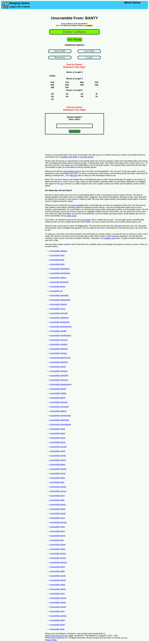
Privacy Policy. (51, 640)
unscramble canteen (58, 616)
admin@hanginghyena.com (56, 636)
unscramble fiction (57, 531)
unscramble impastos (58, 371)
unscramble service (58, 460)
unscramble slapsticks (59, 362)
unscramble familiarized (59, 322)
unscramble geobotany (59, 295)
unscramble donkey (58, 553)
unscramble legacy (57, 433)
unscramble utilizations (59, 318)
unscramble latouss (58, 505)
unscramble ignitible (58, 393)
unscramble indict (57, 255)
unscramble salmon (58, 589)
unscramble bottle (57, 500)
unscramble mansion (58, 562)
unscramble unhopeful (59, 375)
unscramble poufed (58, 367)
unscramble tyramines (59, 380)
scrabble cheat (109, 238)
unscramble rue (56, 291)
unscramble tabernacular (60, 358)
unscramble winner (57, 536)
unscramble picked (57, 545)
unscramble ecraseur (58, 353)
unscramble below (57, 567)
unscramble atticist (57, 398)
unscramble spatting (58, 411)
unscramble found (57, 496)
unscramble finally (57, 571)
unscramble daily (57, 540)
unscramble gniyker (58, 602)
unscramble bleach (57, 464)
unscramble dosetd (58, 580)
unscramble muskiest (58, 344)
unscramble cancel (57, 473)
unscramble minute (58, 576)
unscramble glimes (57, 286)
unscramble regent (57, 451)
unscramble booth (57, 264)
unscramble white (57, 482)
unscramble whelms (58, 278)
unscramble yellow (57, 585)
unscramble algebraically (60, 300)
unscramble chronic (58, 558)
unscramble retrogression (60, 416)
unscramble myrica (57, 309)
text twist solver (86, 157)
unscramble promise (58, 522)
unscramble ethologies (59, 282)
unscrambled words (71, 171)
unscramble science (58, 491)
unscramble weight (57, 509)
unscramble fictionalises (60, 269)
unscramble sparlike (58, 331)
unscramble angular (58, 487)
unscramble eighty (57, 620)
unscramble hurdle (57, 429)
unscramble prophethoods (60, 327)
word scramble (77, 205)
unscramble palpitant (58, 251)
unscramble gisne (57, 629)
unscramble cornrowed (59, 407)
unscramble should (57, 513)
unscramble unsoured (59, 313)
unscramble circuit (57, 518)
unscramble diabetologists (60, 384)
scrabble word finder (69, 157)
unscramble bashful (58, 389)
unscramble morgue (58, 598)
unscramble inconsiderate (60, 424)
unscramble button (57, 478)
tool (61, 184)
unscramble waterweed (59, 420)
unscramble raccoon (58, 447)
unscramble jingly (57, 260)
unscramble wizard (57, 442)
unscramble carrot (57, 594)
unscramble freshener (59, 349)
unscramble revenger (58, 402)
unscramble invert (57, 611)
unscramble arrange (58, 469)
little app (73, 175)
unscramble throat (57, 625)
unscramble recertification (60, 335)
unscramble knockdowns (60, 273)
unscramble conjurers (59, 340)
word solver (86, 220)
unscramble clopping (58, 304)
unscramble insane (57, 438)
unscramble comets (58, 607)
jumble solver (71, 216)
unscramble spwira (57, 549)
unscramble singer (57, 527)
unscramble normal (58, 456)
